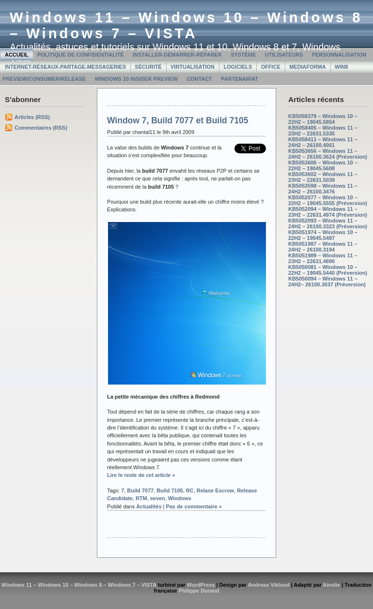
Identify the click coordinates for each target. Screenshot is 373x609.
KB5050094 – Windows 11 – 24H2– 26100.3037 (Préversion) (327, 281)
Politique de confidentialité (80, 55)
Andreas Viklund (269, 585)
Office (270, 67)
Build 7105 (169, 490)
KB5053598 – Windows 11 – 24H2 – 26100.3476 (322, 188)
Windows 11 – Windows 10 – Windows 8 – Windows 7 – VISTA (186, 25)
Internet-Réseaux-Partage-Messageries (65, 67)
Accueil (17, 55)
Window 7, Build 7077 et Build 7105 (178, 120)
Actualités (148, 506)
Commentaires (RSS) (41, 128)
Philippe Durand (199, 591)
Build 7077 (140, 490)
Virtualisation (193, 67)
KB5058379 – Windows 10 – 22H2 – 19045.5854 (322, 119)
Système (243, 55)
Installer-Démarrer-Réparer (177, 55)
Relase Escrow (215, 490)
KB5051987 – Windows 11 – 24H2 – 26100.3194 (322, 247)
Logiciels (237, 67)
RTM (141, 498)
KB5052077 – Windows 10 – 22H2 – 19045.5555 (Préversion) (327, 200)
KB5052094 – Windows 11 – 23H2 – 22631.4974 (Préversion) (327, 212)
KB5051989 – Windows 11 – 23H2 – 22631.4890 (322, 258)
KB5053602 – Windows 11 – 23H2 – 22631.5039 (322, 177)
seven (157, 498)
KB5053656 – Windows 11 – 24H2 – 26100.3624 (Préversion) (327, 154)
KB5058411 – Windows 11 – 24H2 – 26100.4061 (322, 142)
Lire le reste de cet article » (141, 475)
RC (190, 490)
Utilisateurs (284, 55)
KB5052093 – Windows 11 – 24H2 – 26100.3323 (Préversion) (327, 223)
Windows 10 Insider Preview (135, 79)
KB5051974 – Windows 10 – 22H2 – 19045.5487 (322, 235)
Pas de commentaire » (194, 506)
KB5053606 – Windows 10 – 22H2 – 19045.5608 (322, 165)
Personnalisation (339, 55)
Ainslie (331, 585)
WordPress (201, 585)
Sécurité (148, 67)
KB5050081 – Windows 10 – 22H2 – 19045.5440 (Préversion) (327, 270)
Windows (179, 498)
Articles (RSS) (32, 117)
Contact (199, 79)
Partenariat (239, 79)
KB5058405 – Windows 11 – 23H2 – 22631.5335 (322, 130)
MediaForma (307, 67)
